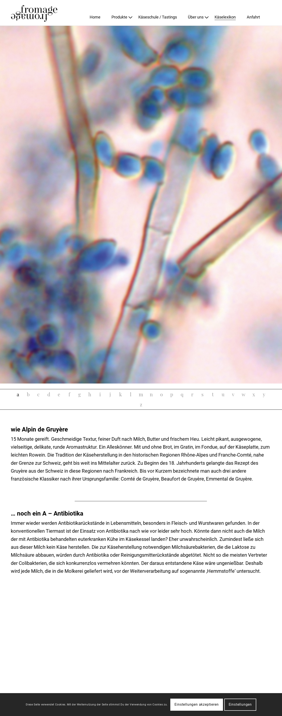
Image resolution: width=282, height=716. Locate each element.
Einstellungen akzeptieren (196, 704)
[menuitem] (100, 17)
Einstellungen (240, 704)
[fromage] (44, 13)
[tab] (18, 394)
